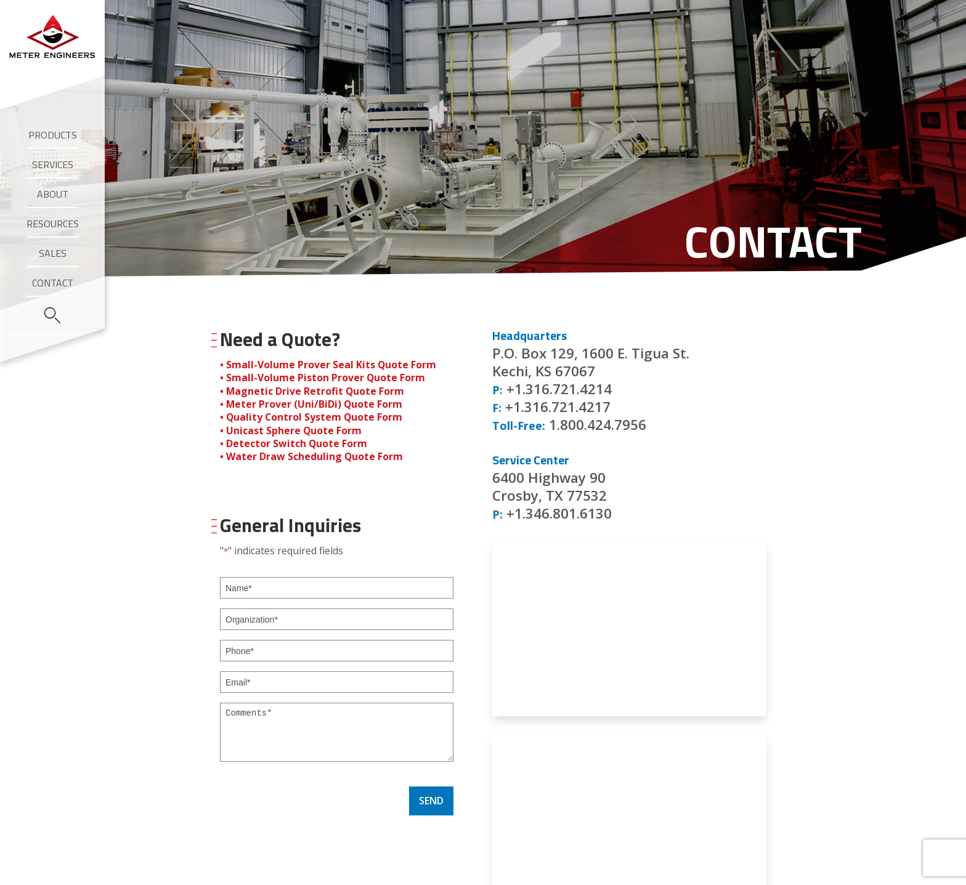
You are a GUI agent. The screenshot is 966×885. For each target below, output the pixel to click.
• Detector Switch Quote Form (294, 441)
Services (52, 164)
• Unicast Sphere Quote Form (291, 428)
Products (52, 134)
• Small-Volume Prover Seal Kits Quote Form (328, 364)
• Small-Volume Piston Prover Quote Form (323, 377)
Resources (52, 223)
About (52, 194)
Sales (53, 253)
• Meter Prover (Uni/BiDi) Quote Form (312, 403)
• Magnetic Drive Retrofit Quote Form (312, 390)
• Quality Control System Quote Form (312, 415)
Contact (52, 282)
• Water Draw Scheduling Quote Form (312, 454)
